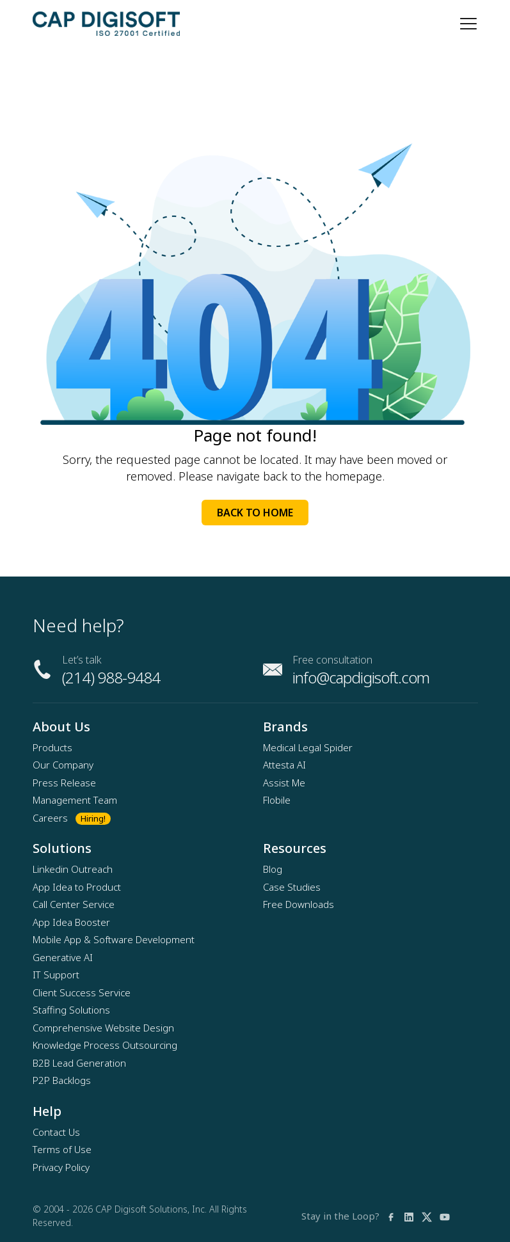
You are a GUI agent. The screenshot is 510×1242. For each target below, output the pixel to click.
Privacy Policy (61, 1167)
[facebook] (391, 1216)
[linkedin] (408, 1216)
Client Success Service (82, 992)
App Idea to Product (77, 886)
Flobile (277, 799)
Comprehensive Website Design (103, 1027)
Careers (50, 817)
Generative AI (63, 957)
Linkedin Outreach (73, 869)
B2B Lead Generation (79, 1062)
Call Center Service (74, 904)
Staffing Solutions (71, 1009)
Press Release (64, 782)
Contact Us (56, 1132)
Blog (272, 869)
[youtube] (444, 1216)
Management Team (75, 799)
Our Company (63, 764)
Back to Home (255, 513)
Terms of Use (62, 1149)
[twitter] (426, 1216)
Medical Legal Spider (308, 747)
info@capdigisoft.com (360, 677)
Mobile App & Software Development (114, 939)
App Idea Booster (71, 922)
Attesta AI (284, 764)
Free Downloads (298, 904)
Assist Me (284, 782)
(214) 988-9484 (111, 677)
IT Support (56, 974)
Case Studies (292, 886)
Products (52, 747)
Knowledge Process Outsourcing (105, 1045)
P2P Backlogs (62, 1080)
